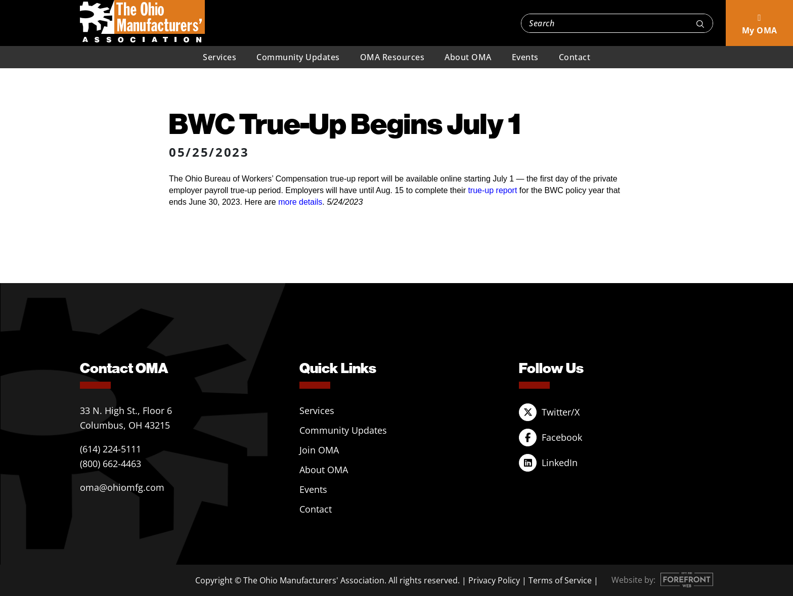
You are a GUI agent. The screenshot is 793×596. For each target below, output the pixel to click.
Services (219, 57)
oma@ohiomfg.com (122, 487)
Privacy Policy (494, 580)
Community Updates (298, 57)
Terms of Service (560, 580)
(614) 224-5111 (110, 449)
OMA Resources (392, 57)
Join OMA (319, 450)
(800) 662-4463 (110, 463)
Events (525, 57)
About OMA (468, 57)
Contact (575, 57)
